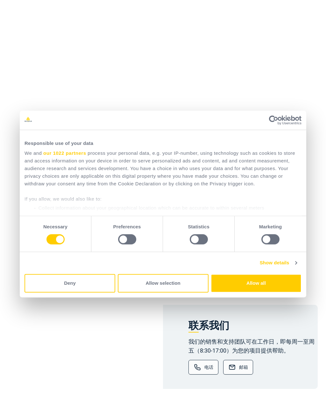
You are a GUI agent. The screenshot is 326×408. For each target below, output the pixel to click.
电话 (208, 367)
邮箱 (243, 367)
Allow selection (162, 283)
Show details (274, 263)
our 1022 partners (64, 153)
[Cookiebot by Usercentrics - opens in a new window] (273, 120)
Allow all (256, 283)
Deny (70, 283)
